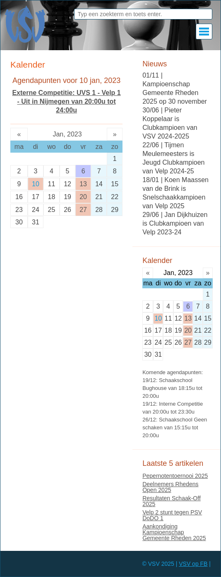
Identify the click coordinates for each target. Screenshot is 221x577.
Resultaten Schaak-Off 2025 (171, 501)
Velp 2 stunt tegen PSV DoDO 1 (172, 515)
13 (83, 183)
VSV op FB (193, 563)
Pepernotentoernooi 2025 (175, 475)
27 (83, 209)
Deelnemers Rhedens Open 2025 (170, 487)
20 (83, 196)
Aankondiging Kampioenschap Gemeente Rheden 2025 (174, 532)
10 (35, 183)
